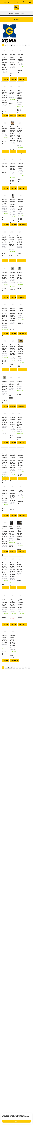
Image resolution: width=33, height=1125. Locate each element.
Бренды (17, 13)
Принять (16, 1121)
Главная (11, 13)
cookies (11, 1115)
